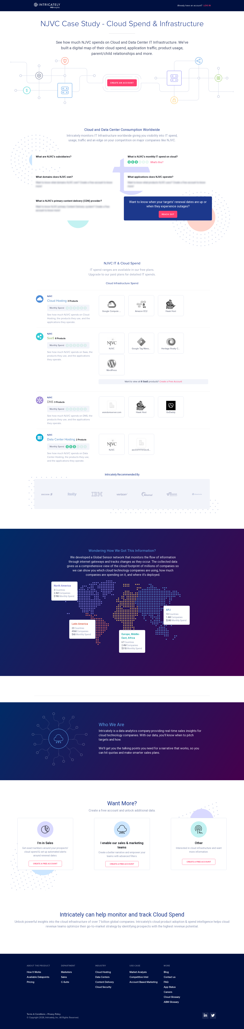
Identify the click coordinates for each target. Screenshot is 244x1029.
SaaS (51, 338)
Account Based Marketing (143, 982)
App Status (170, 987)
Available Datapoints (38, 977)
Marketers (66, 972)
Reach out (168, 214)
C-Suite (65, 982)
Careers (168, 992)
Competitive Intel (138, 977)
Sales (64, 977)
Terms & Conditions (36, 1014)
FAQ (166, 982)
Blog (166, 972)
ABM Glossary (171, 1002)
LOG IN (207, 6)
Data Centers (102, 977)
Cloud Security (103, 987)
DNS (50, 401)
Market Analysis (138, 972)
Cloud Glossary (172, 997)
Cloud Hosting (57, 300)
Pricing (30, 982)
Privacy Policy (54, 1014)
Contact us (169, 977)
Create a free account (45, 863)
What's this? (156, 162)
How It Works (34, 972)
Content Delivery (104, 982)
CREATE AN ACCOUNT (122, 83)
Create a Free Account (170, 381)
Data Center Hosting (61, 439)
